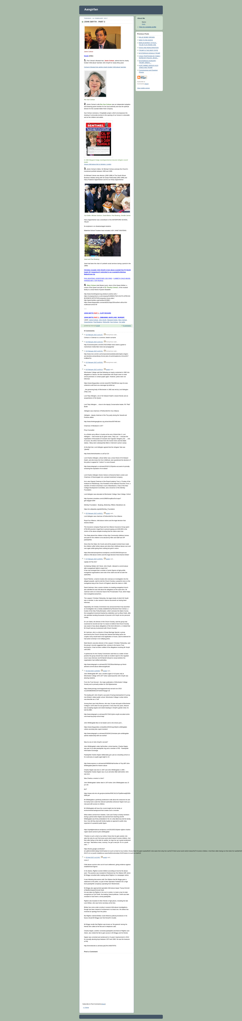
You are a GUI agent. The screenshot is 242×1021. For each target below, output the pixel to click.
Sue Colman (114, 322)
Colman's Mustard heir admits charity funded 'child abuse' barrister (105, 67)
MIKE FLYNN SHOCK (146, 40)
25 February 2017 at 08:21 (94, 513)
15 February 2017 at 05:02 (94, 362)
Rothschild (106, 322)
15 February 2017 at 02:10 (94, 342)
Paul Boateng (97, 322)
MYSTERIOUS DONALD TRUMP (149, 53)
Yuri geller (122, 322)
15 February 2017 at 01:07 (94, 335)
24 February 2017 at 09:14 (94, 369)
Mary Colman (122, 320)
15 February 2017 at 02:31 (94, 351)
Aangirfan (91, 9)
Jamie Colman (93, 320)
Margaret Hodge (112, 320)
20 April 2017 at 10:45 (93, 857)
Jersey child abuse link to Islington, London (97, 164)
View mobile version (143, 88)
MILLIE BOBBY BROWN (147, 37)
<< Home (86, 1007)
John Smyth (103, 320)
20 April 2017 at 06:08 (93, 671)
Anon (143, 24)
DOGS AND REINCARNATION (149, 47)
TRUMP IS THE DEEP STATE (148, 50)
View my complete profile (147, 27)
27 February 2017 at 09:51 (94, 559)
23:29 (98, 326)
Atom (103, 1004)
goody (108, 369)
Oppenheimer (88, 322)
